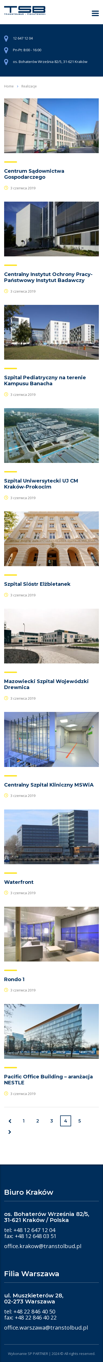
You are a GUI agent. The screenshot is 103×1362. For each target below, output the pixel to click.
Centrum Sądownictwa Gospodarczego (34, 174)
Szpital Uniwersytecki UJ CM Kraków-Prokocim (41, 484)
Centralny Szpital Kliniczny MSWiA (49, 785)
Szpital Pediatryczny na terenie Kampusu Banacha (45, 381)
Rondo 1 (14, 979)
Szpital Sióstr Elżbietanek (37, 584)
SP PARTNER (38, 1353)
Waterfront (19, 882)
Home (9, 86)
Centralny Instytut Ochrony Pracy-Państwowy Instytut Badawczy (48, 277)
